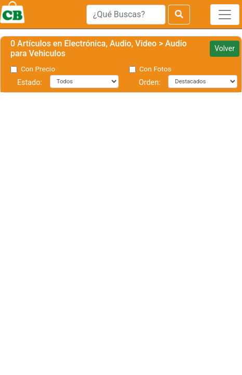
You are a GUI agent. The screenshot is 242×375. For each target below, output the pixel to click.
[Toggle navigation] (224, 14)
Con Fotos (155, 69)
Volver (224, 48)
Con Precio (38, 69)
